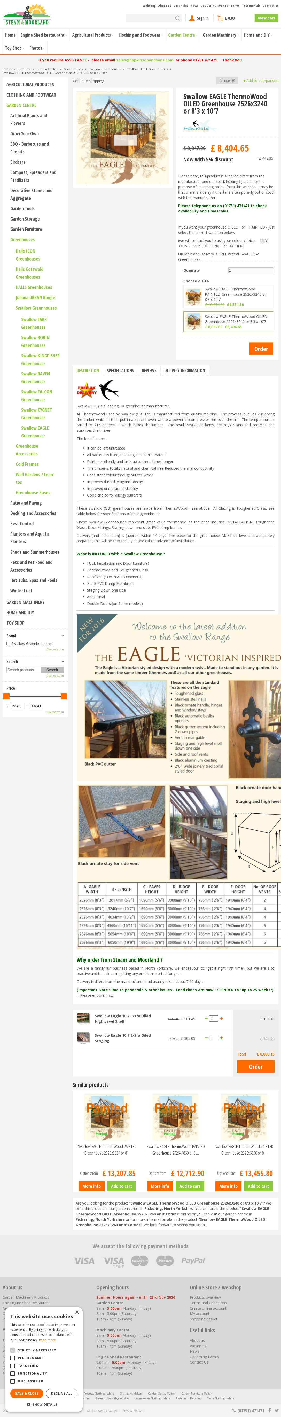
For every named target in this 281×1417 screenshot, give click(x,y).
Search (12, 661)
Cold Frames (27, 464)
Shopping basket (203, 1319)
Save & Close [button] (26, 1393)
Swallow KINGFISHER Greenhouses (40, 359)
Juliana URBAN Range (35, 297)
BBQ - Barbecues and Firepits (29, 148)
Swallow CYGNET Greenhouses (36, 414)
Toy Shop (15, 623)
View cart (266, 17)
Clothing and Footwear (31, 95)
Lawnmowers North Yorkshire (152, 1398)
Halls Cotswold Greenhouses (29, 273)
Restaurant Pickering (188, 1398)
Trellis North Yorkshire (220, 1398)
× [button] (77, 1312)
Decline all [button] (61, 1393)
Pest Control (22, 523)
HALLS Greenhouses (34, 287)
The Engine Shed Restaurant (26, 1302)
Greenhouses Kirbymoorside (112, 1398)
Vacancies (198, 1345)
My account (199, 1313)
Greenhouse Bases (33, 492)
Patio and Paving (26, 503)
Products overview (205, 1297)
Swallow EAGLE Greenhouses (35, 432)
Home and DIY (20, 612)
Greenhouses (22, 239)
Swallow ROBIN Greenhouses (35, 341)
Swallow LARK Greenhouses (34, 323)
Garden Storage (25, 219)
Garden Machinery (25, 602)
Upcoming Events (204, 1356)
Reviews (149, 370)
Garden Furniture (26, 229)
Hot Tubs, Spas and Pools (33, 580)
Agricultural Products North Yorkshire (91, 1393)
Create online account (208, 1308)
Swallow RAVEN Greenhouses (35, 377)
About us (197, 1340)
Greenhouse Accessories (27, 450)
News (194, 1351)
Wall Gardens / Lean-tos (35, 478)
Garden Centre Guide (102, 1410)
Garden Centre (21, 105)
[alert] (44, 1359)
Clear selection (55, 649)
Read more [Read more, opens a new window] (47, 1340)
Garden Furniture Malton (196, 1393)
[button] (43, 1404)
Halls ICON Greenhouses (28, 255)
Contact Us (199, 1362)
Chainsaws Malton (131, 1393)
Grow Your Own (24, 133)
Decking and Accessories (33, 513)
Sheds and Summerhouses (34, 552)
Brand (11, 636)
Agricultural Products (30, 84)
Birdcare (18, 162)
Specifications (120, 370)
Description (88, 370)
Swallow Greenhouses (36, 308)
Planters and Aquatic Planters (29, 538)
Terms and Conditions (208, 1302)
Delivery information (185, 370)
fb (269, 1410)
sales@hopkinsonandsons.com (145, 60)
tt (276, 1410)
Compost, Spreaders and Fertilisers (33, 176)
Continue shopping (88, 80)
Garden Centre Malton (161, 1393)
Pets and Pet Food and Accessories (31, 566)
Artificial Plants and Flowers (28, 119)
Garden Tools (22, 208)
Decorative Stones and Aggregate (31, 194)
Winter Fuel (21, 590)
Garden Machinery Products (26, 1297)
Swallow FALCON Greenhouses (36, 396)
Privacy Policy (132, 1410)
